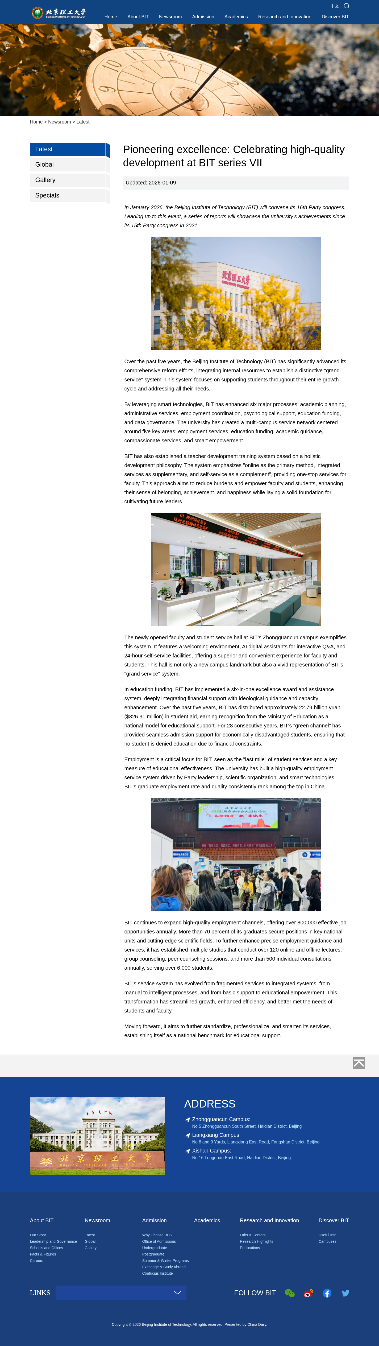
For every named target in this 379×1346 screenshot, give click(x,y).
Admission (203, 16)
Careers (36, 1260)
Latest (83, 122)
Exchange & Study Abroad (164, 1267)
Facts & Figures (43, 1254)
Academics (236, 16)
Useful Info (327, 1235)
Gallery (45, 179)
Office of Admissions (159, 1241)
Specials (47, 195)
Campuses (327, 1241)
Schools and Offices (46, 1248)
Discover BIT (335, 16)
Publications (250, 1248)
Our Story (38, 1235)
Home (111, 16)
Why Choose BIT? (157, 1235)
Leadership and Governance (53, 1241)
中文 (335, 6)
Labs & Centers (253, 1235)
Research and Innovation (284, 16)
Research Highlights (256, 1241)
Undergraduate (154, 1248)
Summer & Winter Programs (165, 1260)
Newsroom (170, 16)
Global (44, 164)
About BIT (138, 16)
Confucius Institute (157, 1273)
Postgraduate (153, 1254)
